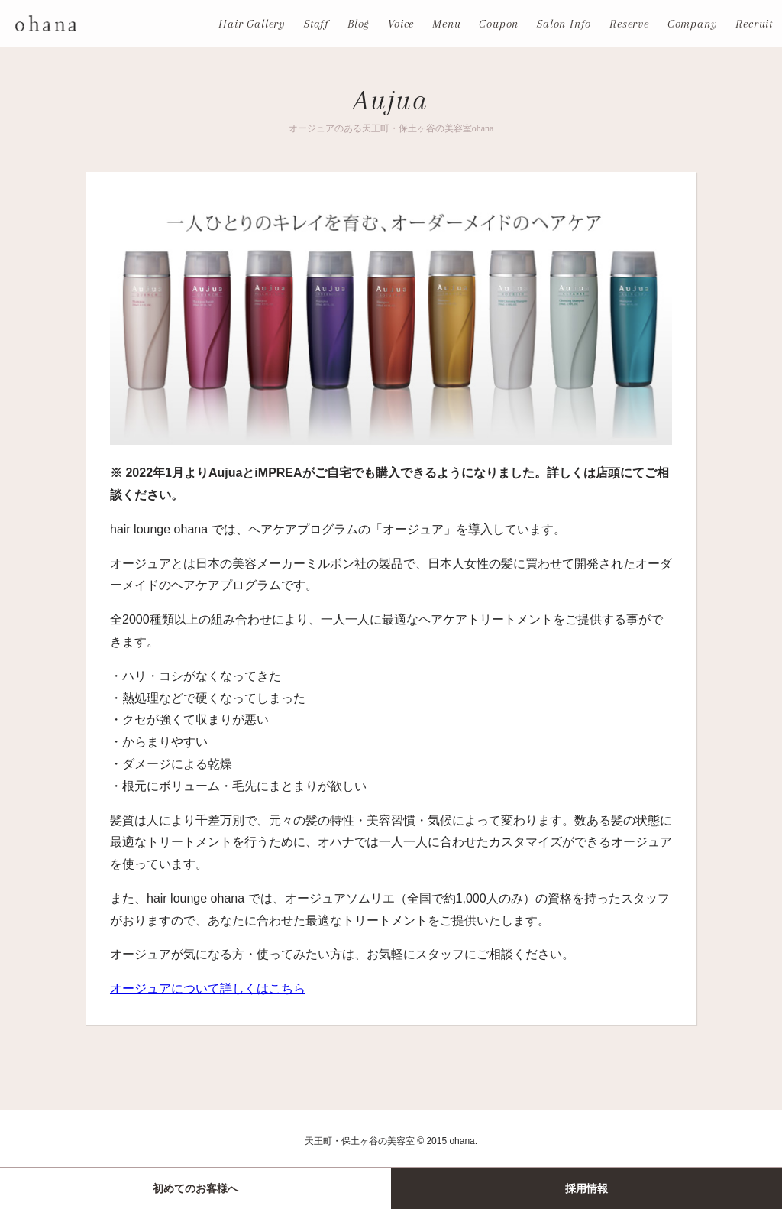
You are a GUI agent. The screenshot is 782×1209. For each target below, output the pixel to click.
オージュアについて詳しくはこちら (207, 988)
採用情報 (586, 1188)
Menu (446, 24)
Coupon (499, 24)
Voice (401, 24)
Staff (316, 24)
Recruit (754, 24)
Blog (358, 24)
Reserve (629, 24)
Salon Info (564, 24)
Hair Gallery (252, 24)
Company (692, 24)
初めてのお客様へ (195, 1188)
